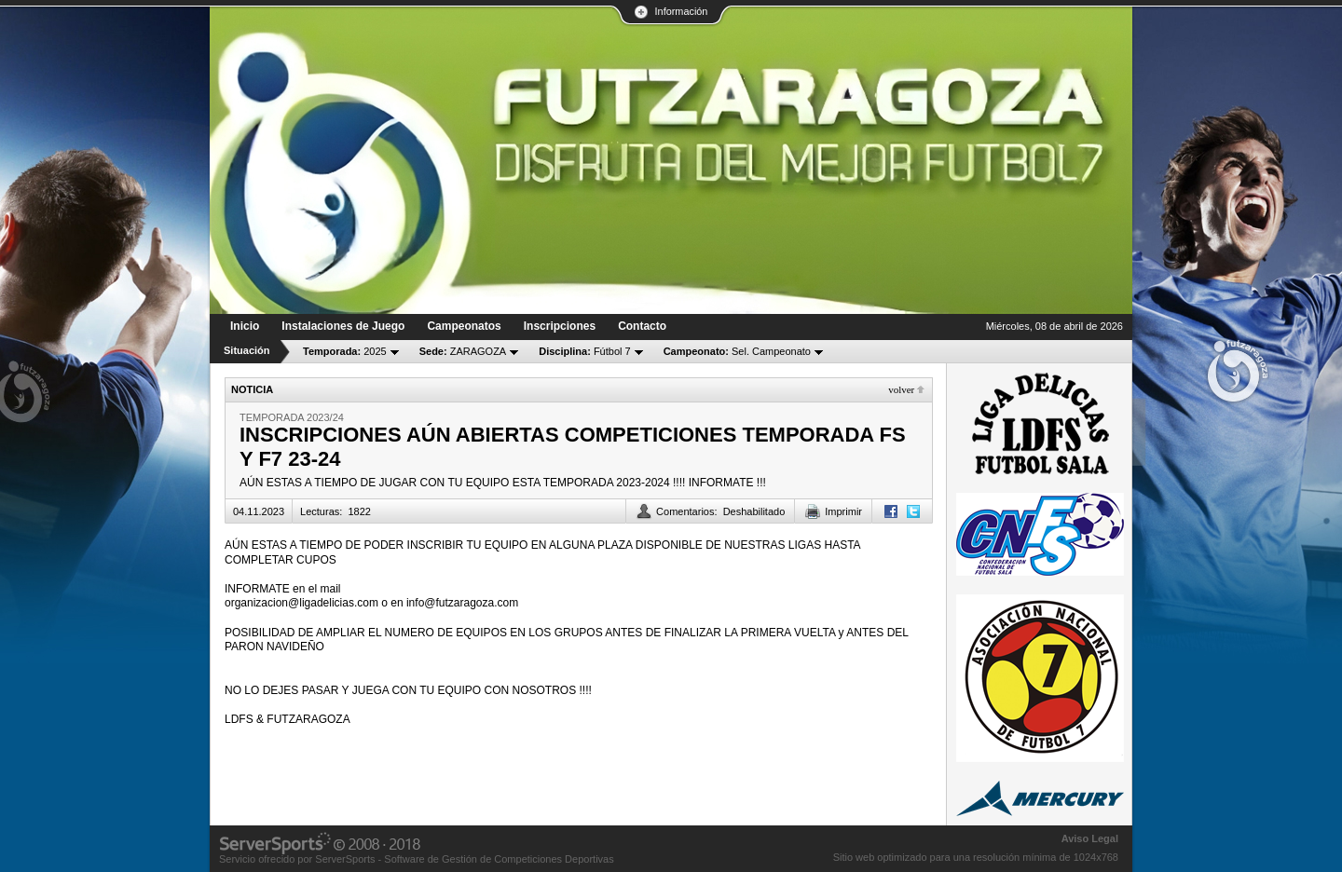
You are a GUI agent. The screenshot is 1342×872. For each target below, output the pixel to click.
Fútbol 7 (584, 351)
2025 (345, 351)
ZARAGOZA (463, 351)
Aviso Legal (1089, 838)
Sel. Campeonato (737, 351)
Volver (901, 389)
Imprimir (843, 511)
